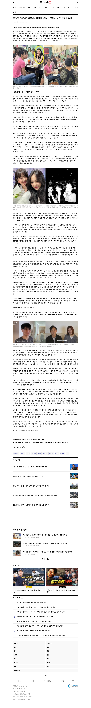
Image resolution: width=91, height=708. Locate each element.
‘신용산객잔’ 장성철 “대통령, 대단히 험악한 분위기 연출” (34, 631)
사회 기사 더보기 (45, 559)
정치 (29, 7)
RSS (73, 681)
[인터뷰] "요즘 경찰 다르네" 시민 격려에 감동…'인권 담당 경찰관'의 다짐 (45, 535)
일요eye (75, 7)
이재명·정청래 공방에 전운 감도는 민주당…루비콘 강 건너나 (35, 616)
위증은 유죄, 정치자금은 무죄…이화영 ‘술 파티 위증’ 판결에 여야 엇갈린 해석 (40, 626)
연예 (46, 7)
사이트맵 (61, 681)
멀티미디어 (49, 663)
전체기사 (16, 643)
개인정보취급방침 (46, 681)
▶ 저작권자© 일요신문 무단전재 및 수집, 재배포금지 (29, 439)
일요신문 (45, 2)
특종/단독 (22, 7)
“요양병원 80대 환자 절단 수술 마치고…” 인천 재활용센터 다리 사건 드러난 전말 (41, 635)
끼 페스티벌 (17, 670)
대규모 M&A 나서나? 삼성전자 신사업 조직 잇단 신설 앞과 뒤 (31, 505)
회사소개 (19, 681)
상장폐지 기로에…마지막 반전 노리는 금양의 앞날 (32, 602)
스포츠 (52, 7)
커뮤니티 (31, 681)
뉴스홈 (14, 7)
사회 (40, 7)
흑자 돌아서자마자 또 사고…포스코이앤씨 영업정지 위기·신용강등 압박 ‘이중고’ (41, 612)
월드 (69, 7)
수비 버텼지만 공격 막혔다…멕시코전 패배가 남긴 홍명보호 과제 (36, 607)
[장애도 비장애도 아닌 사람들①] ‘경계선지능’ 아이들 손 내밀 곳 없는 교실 (45, 543)
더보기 (45, 675)
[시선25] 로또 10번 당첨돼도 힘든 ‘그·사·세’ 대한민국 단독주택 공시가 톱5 (35, 495)
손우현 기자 (17, 448)
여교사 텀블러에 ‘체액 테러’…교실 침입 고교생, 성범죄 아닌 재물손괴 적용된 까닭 (47, 552)
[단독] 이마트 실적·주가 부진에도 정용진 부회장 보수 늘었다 (31, 486)
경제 (35, 7)
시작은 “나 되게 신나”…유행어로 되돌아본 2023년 (28, 476)
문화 (58, 7)
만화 (48, 666)
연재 (15, 666)
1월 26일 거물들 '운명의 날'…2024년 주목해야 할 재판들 (30, 467)
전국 (63, 7)
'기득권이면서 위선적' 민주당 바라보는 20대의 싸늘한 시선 (34, 621)
